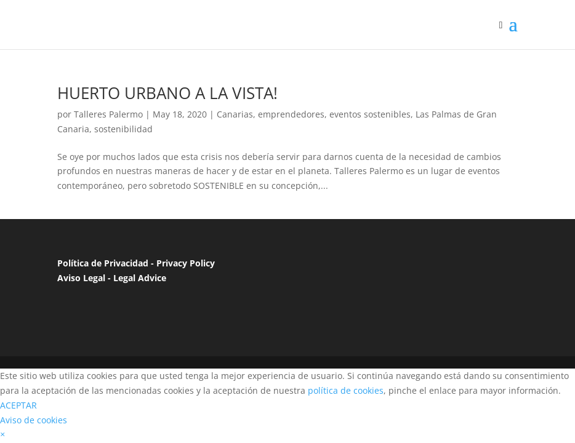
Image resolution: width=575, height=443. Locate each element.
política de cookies (346, 390)
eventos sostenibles (370, 114)
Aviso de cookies (33, 420)
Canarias (235, 114)
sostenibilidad (123, 129)
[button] (2, 434)
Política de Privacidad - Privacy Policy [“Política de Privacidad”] (136, 263)
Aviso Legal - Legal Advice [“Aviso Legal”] (111, 278)
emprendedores (291, 114)
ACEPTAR (18, 405)
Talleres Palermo (108, 114)
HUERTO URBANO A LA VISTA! (167, 93)
